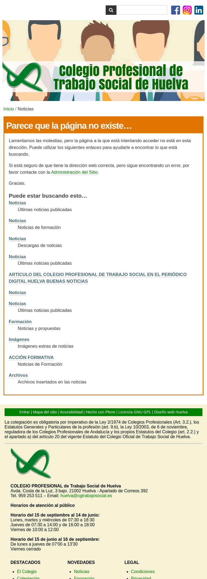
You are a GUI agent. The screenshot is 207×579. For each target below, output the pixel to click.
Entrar (24, 412)
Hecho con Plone (100, 412)
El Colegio (27, 571)
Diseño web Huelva (171, 412)
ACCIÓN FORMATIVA (31, 357)
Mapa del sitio (45, 412)
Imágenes (19, 339)
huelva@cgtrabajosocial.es (86, 495)
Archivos (18, 375)
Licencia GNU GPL (135, 412)
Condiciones (143, 571)
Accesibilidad (71, 412)
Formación (20, 321)
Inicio (9, 108)
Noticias (17, 202)
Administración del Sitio (74, 172)
